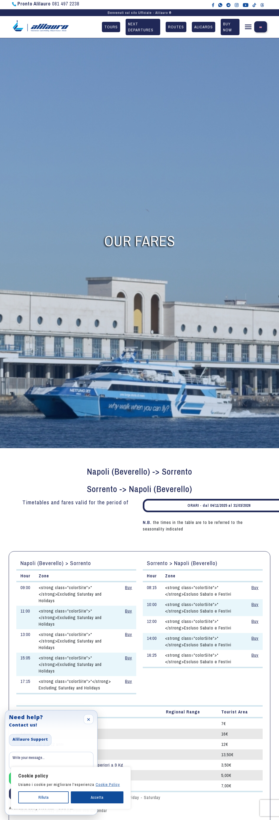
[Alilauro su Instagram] (237, 4)
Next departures (140, 26)
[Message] (51, 760)
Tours (111, 26)
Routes (176, 26)
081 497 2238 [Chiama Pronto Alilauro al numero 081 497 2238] (45, 4)
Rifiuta (43, 797)
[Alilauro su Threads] (262, 4)
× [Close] (88, 719)
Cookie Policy (108, 784)
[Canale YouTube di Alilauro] (245, 4)
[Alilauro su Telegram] (228, 4)
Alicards (203, 26)
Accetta (97, 797)
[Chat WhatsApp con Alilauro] (220, 4)
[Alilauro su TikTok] (254, 4)
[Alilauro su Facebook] (213, 4)
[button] (248, 28)
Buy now (227, 26)
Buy (128, 587)
